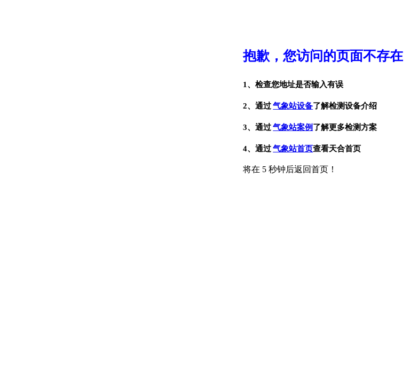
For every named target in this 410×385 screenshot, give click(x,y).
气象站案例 (293, 127)
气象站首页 (293, 148)
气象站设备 (293, 106)
